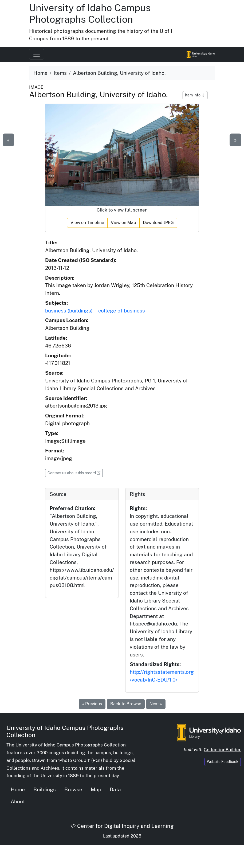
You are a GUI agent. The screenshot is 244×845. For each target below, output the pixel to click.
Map (96, 789)
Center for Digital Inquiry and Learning (122, 826)
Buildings (44, 789)
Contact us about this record (75, 472)
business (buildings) (69, 311)
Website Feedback (222, 762)
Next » (155, 703)
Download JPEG (158, 222)
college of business (121, 311)
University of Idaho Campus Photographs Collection (90, 13)
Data (115, 789)
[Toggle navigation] (36, 54)
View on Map (123, 222)
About (18, 801)
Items (60, 73)
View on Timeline (87, 222)
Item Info (195, 95)
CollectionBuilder (222, 749)
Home (40, 73)
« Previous (92, 703)
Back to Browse (125, 703)
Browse (73, 789)
